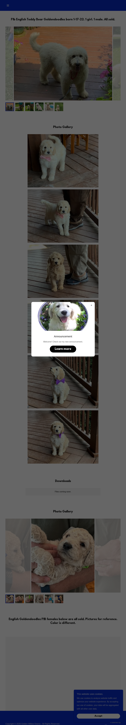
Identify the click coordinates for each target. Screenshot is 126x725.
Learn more (63, 349)
